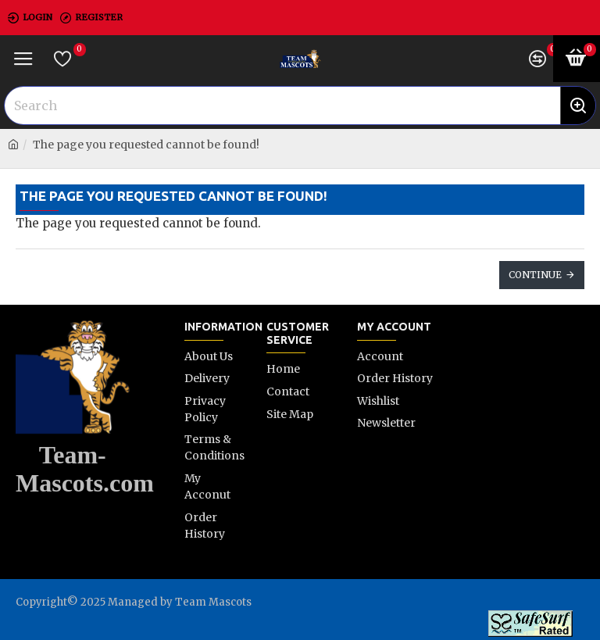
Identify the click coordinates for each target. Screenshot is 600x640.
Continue (535, 275)
